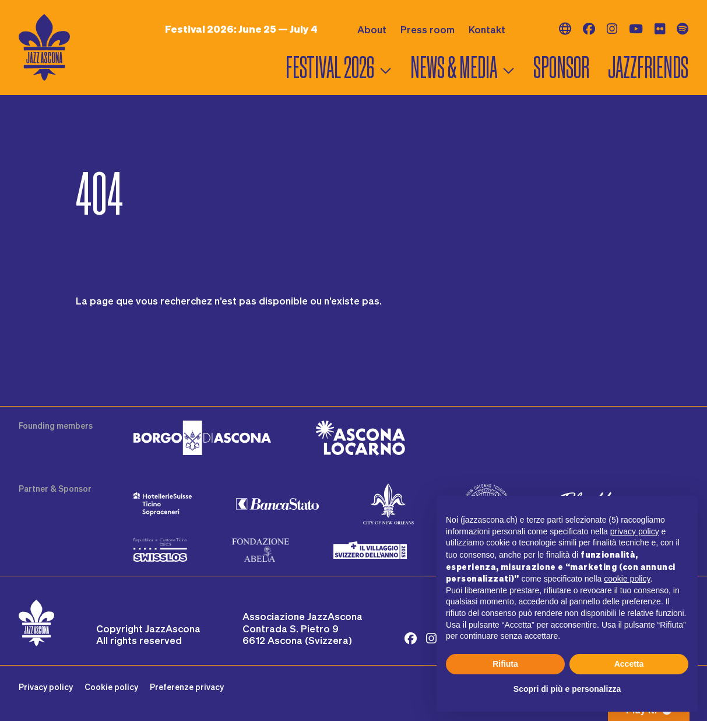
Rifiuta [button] (505, 663)
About (371, 29)
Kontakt (487, 29)
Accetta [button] (629, 663)
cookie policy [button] (627, 578)
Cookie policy (111, 687)
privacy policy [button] (634, 531)
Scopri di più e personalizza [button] (567, 689)
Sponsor (561, 67)
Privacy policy (46, 687)
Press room (427, 29)
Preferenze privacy (187, 687)
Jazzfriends (648, 67)
